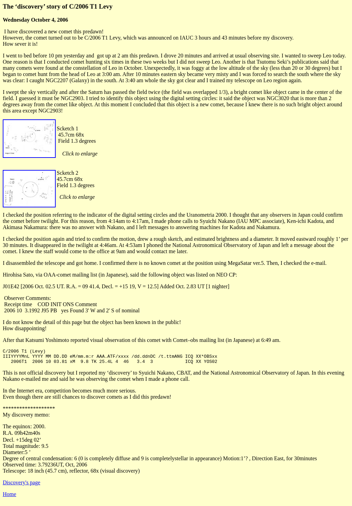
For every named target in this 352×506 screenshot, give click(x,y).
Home (9, 497)
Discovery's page (21, 485)
